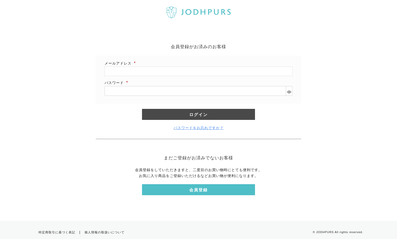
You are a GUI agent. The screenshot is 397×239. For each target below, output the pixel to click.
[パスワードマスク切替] (289, 91)
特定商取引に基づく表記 (57, 232)
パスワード (117, 83)
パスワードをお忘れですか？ (199, 128)
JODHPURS (325, 232)
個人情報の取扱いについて (104, 232)
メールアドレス (120, 63)
